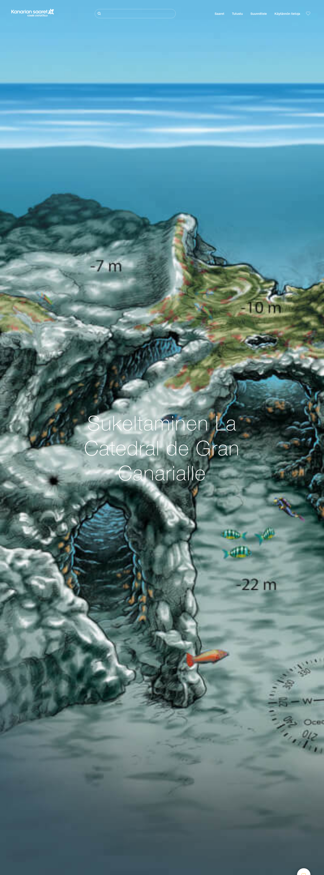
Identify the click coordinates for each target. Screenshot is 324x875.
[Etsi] (135, 13)
